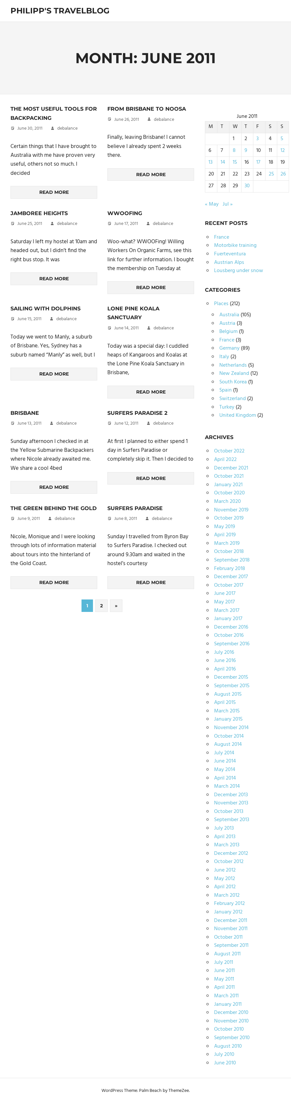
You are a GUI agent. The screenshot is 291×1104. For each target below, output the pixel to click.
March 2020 (227, 501)
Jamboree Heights (39, 213)
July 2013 (224, 828)
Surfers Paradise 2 (137, 413)
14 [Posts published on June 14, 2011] (223, 162)
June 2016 (225, 660)
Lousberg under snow (238, 271)
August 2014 (228, 744)
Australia (229, 315)
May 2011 (224, 979)
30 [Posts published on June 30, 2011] (247, 186)
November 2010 (231, 1021)
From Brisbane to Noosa (146, 109)
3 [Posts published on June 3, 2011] (257, 139)
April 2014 (225, 778)
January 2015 (228, 719)
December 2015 (231, 677)
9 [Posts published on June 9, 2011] (246, 150)
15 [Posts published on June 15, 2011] (235, 162)
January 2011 (228, 1004)
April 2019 (225, 535)
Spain (225, 390)
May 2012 (224, 878)
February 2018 (229, 568)
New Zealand (234, 373)
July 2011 (223, 962)
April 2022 (225, 459)
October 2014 (229, 736)
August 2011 (227, 954)
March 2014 (227, 786)
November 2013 (231, 803)
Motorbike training (235, 245)
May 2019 (224, 527)
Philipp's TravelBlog (60, 10)
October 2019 (229, 518)
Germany (229, 348)
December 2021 (231, 468)
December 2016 (231, 627)
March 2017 (226, 610)
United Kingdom (237, 415)
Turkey (226, 407)
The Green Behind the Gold (53, 508)
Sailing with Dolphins (45, 308)
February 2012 (229, 903)
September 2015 (231, 686)
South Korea (233, 382)
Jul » (228, 204)
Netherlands (233, 365)
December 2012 (231, 853)
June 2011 (224, 970)
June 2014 (225, 761)
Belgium (228, 331)
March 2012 (227, 895)
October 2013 (228, 811)
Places (221, 304)
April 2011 (224, 987)
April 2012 (225, 887)
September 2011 (231, 945)
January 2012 (228, 912)
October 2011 (228, 937)
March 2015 (227, 711)
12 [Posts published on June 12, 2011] (283, 150)
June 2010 (225, 1063)
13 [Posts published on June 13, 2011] (210, 162)
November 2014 (231, 728)
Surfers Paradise (135, 508)
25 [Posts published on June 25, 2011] (271, 174)
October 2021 (229, 476)
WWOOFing (124, 213)
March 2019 (227, 543)
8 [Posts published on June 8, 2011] (234, 150)
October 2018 (229, 551)
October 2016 (229, 635)
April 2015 (225, 702)
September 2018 (232, 560)
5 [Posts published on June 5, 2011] (282, 139)
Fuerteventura (230, 254)
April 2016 (225, 669)
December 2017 (231, 577)
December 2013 (231, 795)
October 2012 (229, 861)
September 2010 (232, 1038)
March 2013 (226, 845)
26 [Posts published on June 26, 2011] (283, 174)
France (221, 237)
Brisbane (24, 413)
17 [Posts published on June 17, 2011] (258, 162)
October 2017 (228, 585)
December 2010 (231, 1012)
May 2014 (224, 769)
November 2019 (231, 510)
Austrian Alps (229, 262)
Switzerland (232, 399)
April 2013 (224, 837)
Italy (224, 357)
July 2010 (224, 1054)
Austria (227, 323)
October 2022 (229, 451)
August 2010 (228, 1046)
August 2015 (228, 694)
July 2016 (224, 652)
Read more (54, 192)
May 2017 (224, 602)
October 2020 (229, 493)
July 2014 (224, 753)
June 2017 (224, 593)
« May (212, 204)
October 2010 (229, 1029)
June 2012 (225, 870)
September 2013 (231, 820)
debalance (67, 128)
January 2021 (228, 485)
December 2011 (230, 920)
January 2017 (228, 619)
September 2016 (231, 644)
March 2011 (226, 996)
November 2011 (230, 929)
